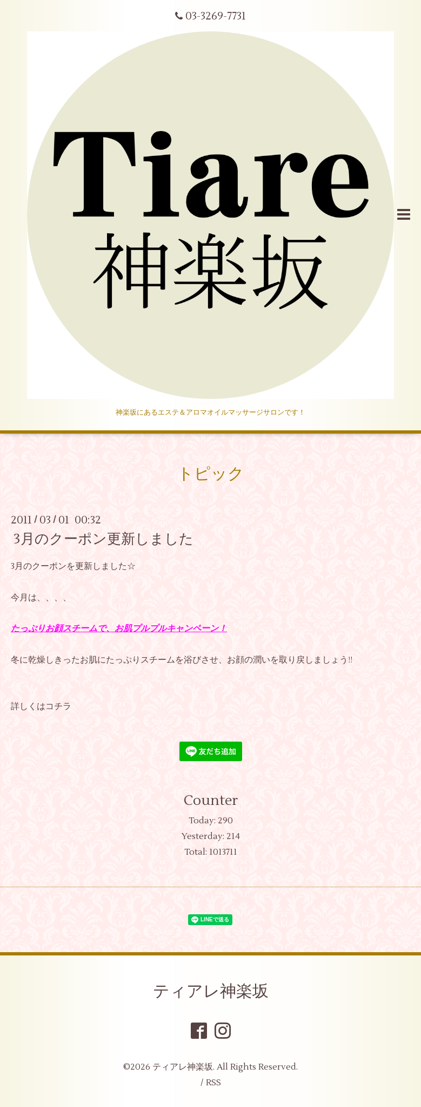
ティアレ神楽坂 (211, 991)
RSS (213, 1082)
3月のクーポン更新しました (103, 539)
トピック (210, 473)
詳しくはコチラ (41, 706)
